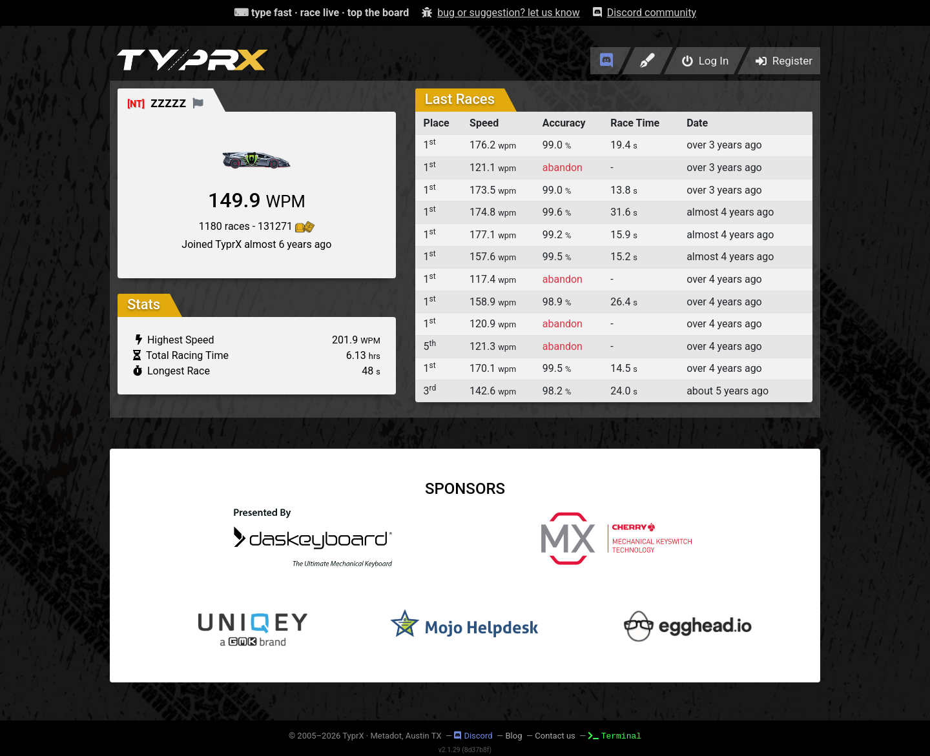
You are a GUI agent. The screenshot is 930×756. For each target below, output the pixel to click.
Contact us (555, 736)
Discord (473, 736)
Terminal (614, 735)
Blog (513, 736)
